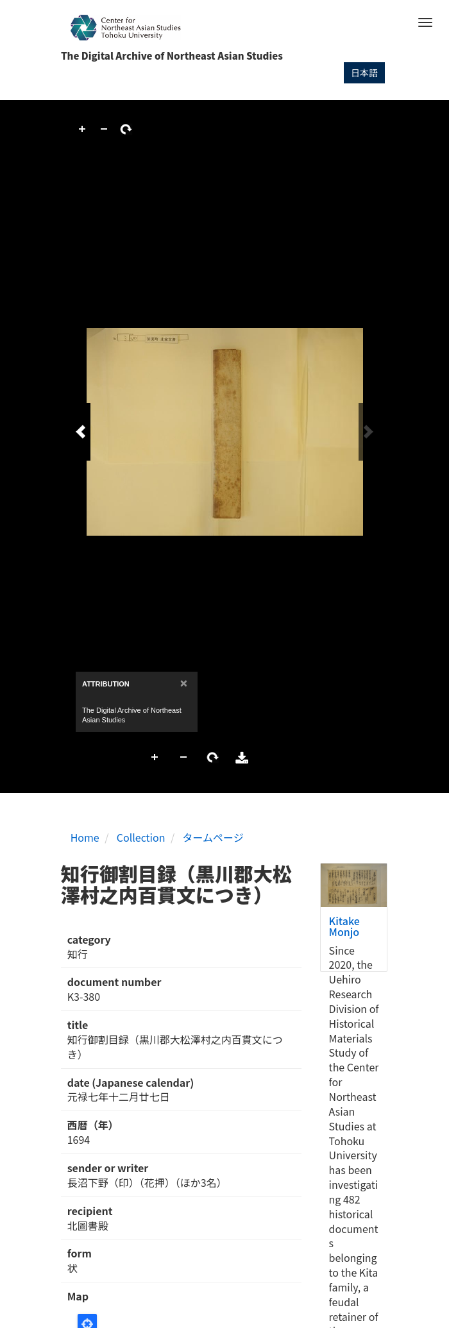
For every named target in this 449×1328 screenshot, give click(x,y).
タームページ (213, 837)
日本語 (364, 72)
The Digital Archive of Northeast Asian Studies (172, 55)
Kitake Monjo (344, 926)
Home (85, 837)
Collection (141, 837)
